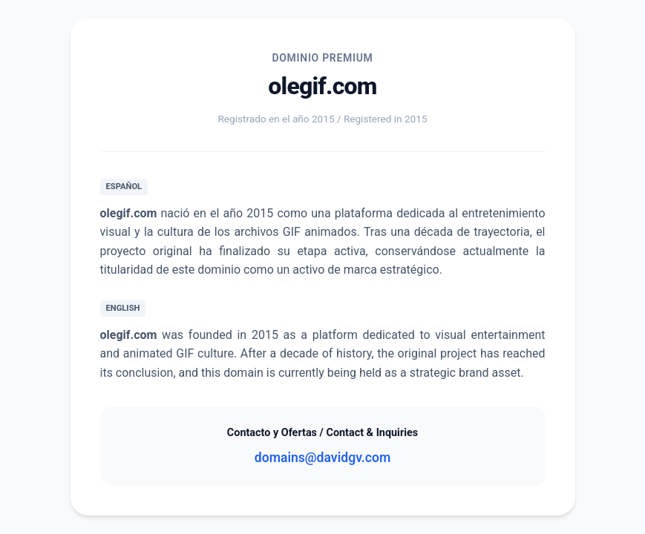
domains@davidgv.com (322, 457)
